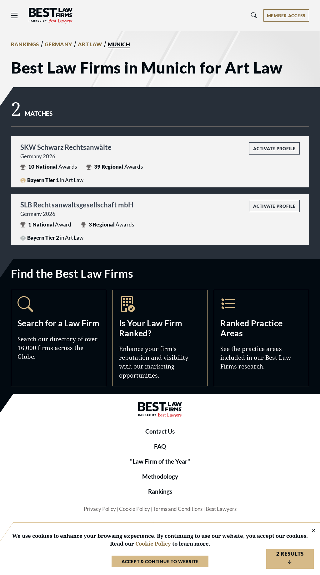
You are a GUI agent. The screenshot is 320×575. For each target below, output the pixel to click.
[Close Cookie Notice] (309, 531)
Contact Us (160, 431)
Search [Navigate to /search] (58, 338)
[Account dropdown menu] (286, 15)
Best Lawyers (221, 509)
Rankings (160, 491)
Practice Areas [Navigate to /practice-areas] (261, 338)
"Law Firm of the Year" (160, 461)
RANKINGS (25, 44)
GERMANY (58, 44)
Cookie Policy (134, 509)
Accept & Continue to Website (160, 561)
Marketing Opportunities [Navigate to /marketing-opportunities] (160, 338)
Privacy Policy (100, 509)
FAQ (160, 446)
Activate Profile (274, 148)
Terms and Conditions (177, 509)
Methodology (160, 476)
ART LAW (90, 44)
